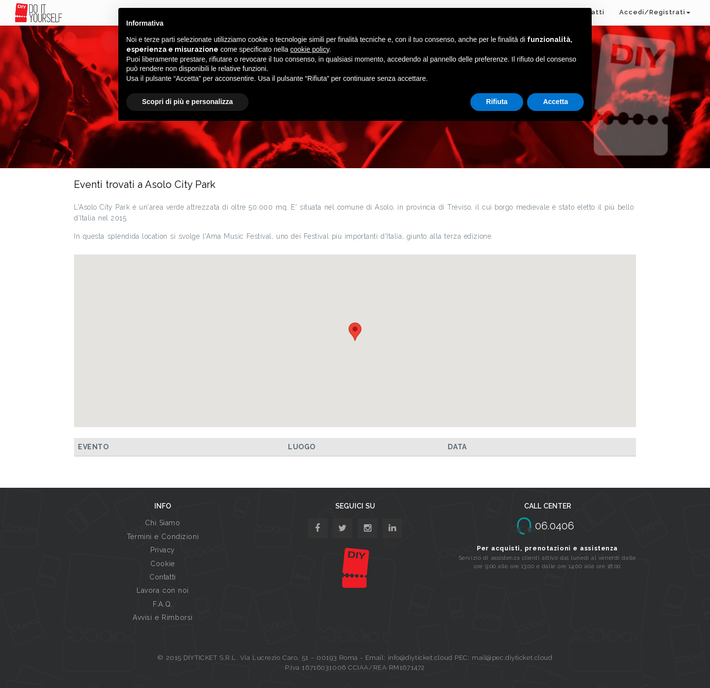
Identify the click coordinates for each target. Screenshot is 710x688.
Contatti (162, 577)
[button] (355, 332)
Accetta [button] (555, 102)
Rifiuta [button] (497, 102)
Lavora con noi (163, 590)
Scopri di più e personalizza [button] (187, 102)
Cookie (162, 564)
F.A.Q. (162, 604)
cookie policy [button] (309, 49)
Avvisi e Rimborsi (163, 617)
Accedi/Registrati (654, 12)
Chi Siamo (162, 523)
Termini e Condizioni (163, 537)
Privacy (162, 550)
